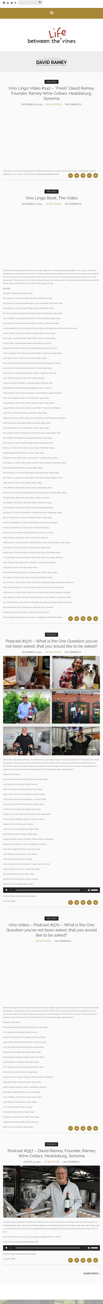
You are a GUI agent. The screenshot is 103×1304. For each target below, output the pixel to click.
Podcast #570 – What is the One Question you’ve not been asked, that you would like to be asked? (51, 645)
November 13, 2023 (32, 203)
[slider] (47, 894)
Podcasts (51, 634)
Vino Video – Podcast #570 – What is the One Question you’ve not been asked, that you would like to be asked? (51, 934)
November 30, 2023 (32, 104)
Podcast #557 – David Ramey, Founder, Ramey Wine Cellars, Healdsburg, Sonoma (51, 1157)
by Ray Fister (53, 104)
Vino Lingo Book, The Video (52, 197)
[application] (51, 894)
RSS (13, 906)
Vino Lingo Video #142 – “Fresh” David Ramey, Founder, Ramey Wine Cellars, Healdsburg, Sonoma (51, 93)
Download (31, 901)
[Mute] (89, 894)
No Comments (73, 104)
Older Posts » (91, 1278)
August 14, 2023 (31, 1166)
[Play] (6, 894)
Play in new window (18, 901)
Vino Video (51, 82)
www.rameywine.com (50, 174)
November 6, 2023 (32, 657)
